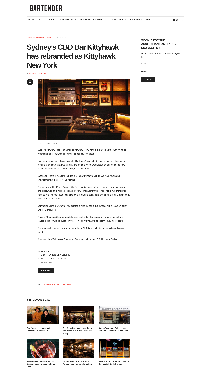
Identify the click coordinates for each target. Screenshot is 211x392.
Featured (31, 39)
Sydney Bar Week (67, 21)
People (122, 21)
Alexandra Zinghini (38, 74)
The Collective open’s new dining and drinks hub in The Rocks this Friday (77, 332)
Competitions (135, 21)
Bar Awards (85, 21)
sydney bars (66, 285)
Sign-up (148, 81)
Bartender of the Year (104, 21)
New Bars (40, 39)
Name (143, 64)
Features (51, 21)
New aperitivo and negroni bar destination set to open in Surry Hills (41, 365)
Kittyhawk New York (51, 285)
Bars (41, 21)
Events (148, 21)
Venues (48, 39)
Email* (144, 72)
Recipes (30, 21)
